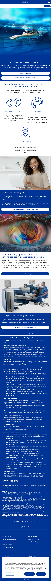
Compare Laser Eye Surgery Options (25, 327)
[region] (25, 567)
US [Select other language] (1, 1)
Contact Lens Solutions (9, 539)
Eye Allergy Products (8, 547)
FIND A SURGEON (25, 73)
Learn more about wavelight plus (25, 274)
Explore (47, 6)
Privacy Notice (39, 569)
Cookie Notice (30, 569)
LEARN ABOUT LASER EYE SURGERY (25, 78)
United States (26, 527)
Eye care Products (7, 541)
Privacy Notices (32, 556)
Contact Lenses (6, 536)
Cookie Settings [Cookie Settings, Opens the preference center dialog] (10, 573)
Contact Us (5, 556)
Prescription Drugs (33, 541)
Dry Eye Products (7, 544)
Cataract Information (34, 539)
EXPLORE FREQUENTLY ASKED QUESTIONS (25, 209)
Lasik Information (33, 536)
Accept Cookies (41, 573)
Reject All (29, 573)
